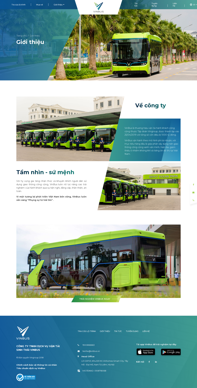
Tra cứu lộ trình (18, 5)
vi (193, 5)
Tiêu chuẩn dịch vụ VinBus (30, 368)
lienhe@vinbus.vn (89, 351)
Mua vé (39, 5)
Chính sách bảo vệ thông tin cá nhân (36, 365)
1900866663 (86, 345)
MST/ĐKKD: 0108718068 (92, 370)
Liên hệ (175, 4)
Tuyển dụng (154, 4)
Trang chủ (21, 35)
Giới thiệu (58, 5)
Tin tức (136, 4)
